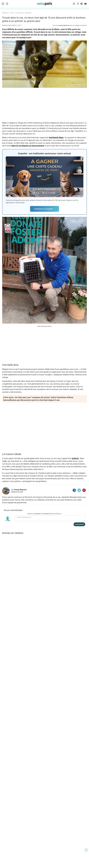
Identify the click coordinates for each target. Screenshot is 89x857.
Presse (27, 825)
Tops (6, 632)
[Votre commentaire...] (50, 518)
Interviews (7, 828)
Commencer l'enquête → (44, 209)
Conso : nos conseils (11, 825)
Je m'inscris (44, 726)
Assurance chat (9, 836)
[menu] (3, 4)
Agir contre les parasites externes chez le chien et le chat (76, 823)
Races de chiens (9, 809)
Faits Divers (8, 625)
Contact (27, 828)
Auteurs (27, 813)
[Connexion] (74, 4)
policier (75, 458)
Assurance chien (9, 832)
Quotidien (8, 644)
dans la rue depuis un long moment (27, 145)
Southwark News (56, 137)
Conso (6, 640)
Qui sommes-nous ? (32, 809)
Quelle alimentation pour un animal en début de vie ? (76, 832)
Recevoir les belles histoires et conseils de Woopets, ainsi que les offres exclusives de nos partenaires (44, 722)
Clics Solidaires (9, 821)
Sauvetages (8, 636)
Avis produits (29, 832)
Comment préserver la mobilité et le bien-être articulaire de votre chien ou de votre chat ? (76, 842)
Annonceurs (29, 817)
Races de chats (9, 813)
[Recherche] (7, 4)
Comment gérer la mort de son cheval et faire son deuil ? (76, 812)
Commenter (79, 524)
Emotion (7, 629)
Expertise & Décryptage (13, 648)
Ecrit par (61, 25)
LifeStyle (6, 817)
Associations (29, 821)
